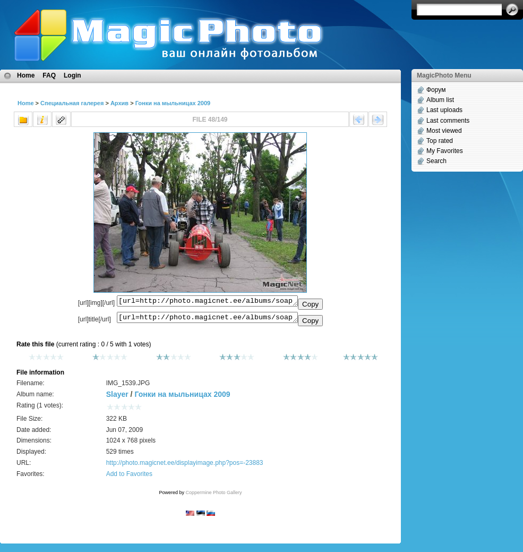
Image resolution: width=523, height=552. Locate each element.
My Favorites (444, 151)
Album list (440, 100)
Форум (435, 90)
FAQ (49, 75)
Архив (119, 103)
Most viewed (444, 130)
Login (72, 75)
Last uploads (444, 110)
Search (436, 161)
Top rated (439, 141)
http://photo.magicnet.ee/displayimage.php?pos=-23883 (184, 466)
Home (26, 75)
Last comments (447, 120)
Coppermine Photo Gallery (213, 495)
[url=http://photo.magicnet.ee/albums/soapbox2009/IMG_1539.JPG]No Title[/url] (207, 319)
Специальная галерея (72, 103)
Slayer (117, 397)
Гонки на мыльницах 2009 (173, 103)
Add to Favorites (129, 477)
